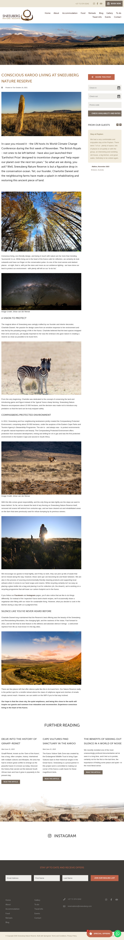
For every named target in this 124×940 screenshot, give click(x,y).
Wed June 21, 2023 (8, 749)
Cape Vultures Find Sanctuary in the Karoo (59, 741)
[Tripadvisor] (101, 3)
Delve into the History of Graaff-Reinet (19, 741)
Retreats (92, 13)
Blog (101, 13)
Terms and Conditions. (59, 936)
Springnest (47, 936)
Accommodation (69, 13)
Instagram (31, 595)
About (56, 13)
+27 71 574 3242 (82, 4)
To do (118, 13)
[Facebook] (97, 3)
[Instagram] (94, 3)
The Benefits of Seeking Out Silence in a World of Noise (103, 741)
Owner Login (113, 936)
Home (47, 13)
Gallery (109, 13)
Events (108, 17)
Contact (117, 17)
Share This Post (101, 77)
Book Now (114, 3)
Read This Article (10, 782)
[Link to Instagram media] (21, 848)
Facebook (19, 595)
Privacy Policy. (72, 936)
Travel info (97, 17)
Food (83, 13)
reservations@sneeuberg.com (80, 906)
